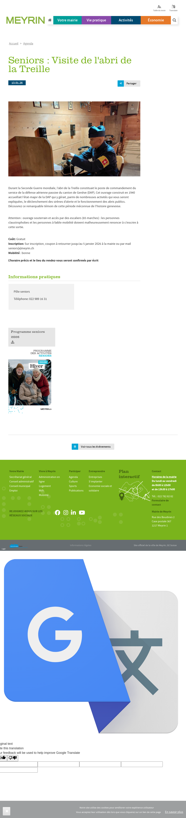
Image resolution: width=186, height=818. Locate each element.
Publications (76, 490)
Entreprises (95, 477)
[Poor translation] (12, 758)
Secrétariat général (20, 477)
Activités (126, 20)
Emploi (13, 490)
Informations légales (80, 545)
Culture (73, 481)
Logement (45, 486)
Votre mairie (67, 20)
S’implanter (95, 481)
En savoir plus (174, 812)
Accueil (13, 44)
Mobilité (43, 495)
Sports (73, 486)
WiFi (41, 490)
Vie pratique (96, 20)
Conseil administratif (21, 481)
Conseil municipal (19, 486)
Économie (156, 20)
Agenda (28, 44)
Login (4, 549)
